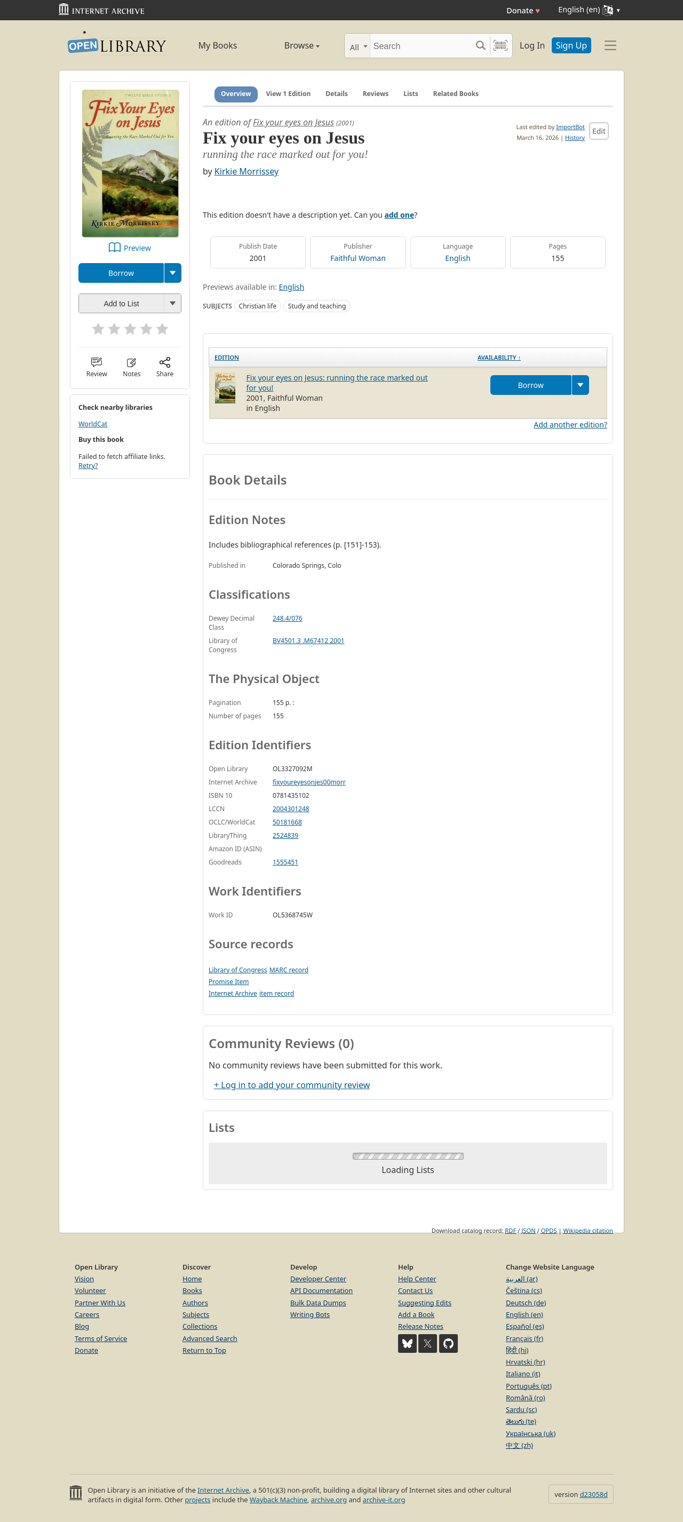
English (458, 258)
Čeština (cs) (524, 1290)
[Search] (421, 45)
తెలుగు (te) (521, 1421)
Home (192, 1278)
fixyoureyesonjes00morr (309, 782)
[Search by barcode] (500, 46)
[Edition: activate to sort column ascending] (340, 357)
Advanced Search (209, 1338)
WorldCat (92, 424)
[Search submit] (480, 46)
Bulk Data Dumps (318, 1302)
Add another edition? (570, 424)
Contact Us (415, 1290)
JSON (528, 1230)
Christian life (258, 306)
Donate (523, 10)
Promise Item (229, 981)
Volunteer (90, 1290)
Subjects (195, 1314)
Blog (82, 1326)
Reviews (375, 93)
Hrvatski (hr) (525, 1362)
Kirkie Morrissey (247, 171)
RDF (510, 1230)
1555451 (285, 862)
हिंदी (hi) (517, 1350)
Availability (499, 357)
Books (192, 1290)
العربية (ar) (521, 1278)
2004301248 (291, 808)
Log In (532, 45)
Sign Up (571, 45)
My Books (217, 45)
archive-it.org (384, 1499)
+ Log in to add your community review (292, 1085)
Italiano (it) (523, 1373)
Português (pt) (529, 1386)
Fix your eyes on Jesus (293, 122)
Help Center (417, 1278)
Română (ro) (525, 1397)
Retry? (88, 465)
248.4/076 (288, 618)
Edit (599, 131)
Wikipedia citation (588, 1230)
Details (336, 93)
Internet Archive (233, 993)
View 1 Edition (288, 93)
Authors (195, 1302)
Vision (84, 1278)
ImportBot (570, 127)
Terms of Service (101, 1338)
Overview (236, 93)
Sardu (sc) (521, 1409)
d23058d (594, 1494)
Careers (87, 1314)
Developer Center (318, 1278)
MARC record (288, 969)
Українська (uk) (530, 1433)
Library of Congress (238, 969)
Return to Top (204, 1350)
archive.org (329, 1499)
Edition (227, 357)
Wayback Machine (278, 1499)
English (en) (524, 1314)
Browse (290, 45)
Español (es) (525, 1326)
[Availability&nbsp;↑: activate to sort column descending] (539, 357)
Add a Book (416, 1314)
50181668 (287, 822)
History (575, 137)
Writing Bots (310, 1314)
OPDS (549, 1230)
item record (276, 993)
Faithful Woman (358, 258)
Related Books (456, 93)
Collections (200, 1326)
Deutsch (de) (526, 1302)
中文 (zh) (519, 1445)
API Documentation (321, 1290)
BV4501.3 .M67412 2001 (309, 640)
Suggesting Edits (424, 1302)
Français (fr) (524, 1338)
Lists (410, 93)
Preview (137, 248)
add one (399, 215)
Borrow (121, 273)
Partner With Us (100, 1302)
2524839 (285, 835)
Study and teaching (317, 306)
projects (197, 1499)
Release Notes (420, 1326)
